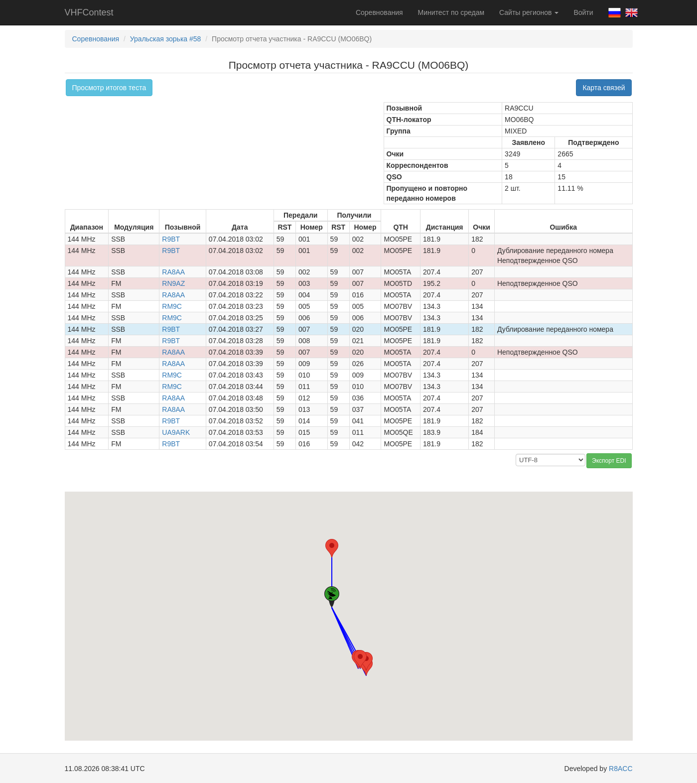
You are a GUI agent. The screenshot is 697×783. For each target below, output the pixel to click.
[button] (331, 548)
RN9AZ (173, 283)
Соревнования (379, 12)
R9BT (171, 239)
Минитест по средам (451, 12)
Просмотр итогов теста (109, 88)
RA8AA (173, 272)
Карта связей (603, 88)
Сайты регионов (528, 12)
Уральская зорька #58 (165, 39)
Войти (583, 12)
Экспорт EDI (609, 460)
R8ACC (620, 769)
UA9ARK (176, 432)
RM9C (172, 306)
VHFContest (89, 12)
